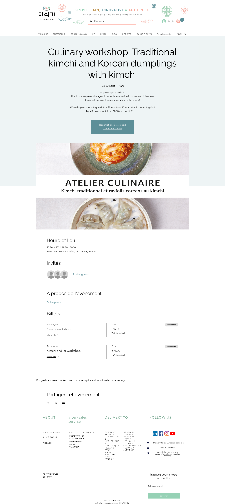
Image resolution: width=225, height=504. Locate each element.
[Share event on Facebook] (48, 403)
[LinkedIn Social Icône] (155, 433)
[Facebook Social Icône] (161, 433)
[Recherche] (112, 21)
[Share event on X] (55, 403)
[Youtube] (172, 433)
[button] (59, 34)
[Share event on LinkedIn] (63, 403)
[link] (180, 20)
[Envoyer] (164, 496)
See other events (112, 128)
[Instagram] (166, 433)
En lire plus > (54, 302)
